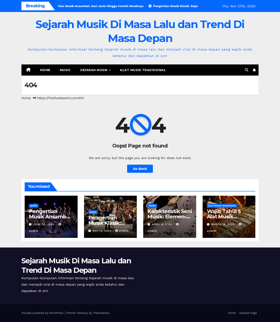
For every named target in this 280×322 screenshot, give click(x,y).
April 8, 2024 (162, 224)
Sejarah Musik (94, 70)
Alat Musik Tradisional (143, 70)
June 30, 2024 (44, 224)
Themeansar (101, 313)
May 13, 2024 (102, 230)
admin (122, 230)
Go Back (140, 169)
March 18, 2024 (223, 224)
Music (65, 70)
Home (45, 70)
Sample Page (248, 313)
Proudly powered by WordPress (43, 313)
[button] (246, 70)
